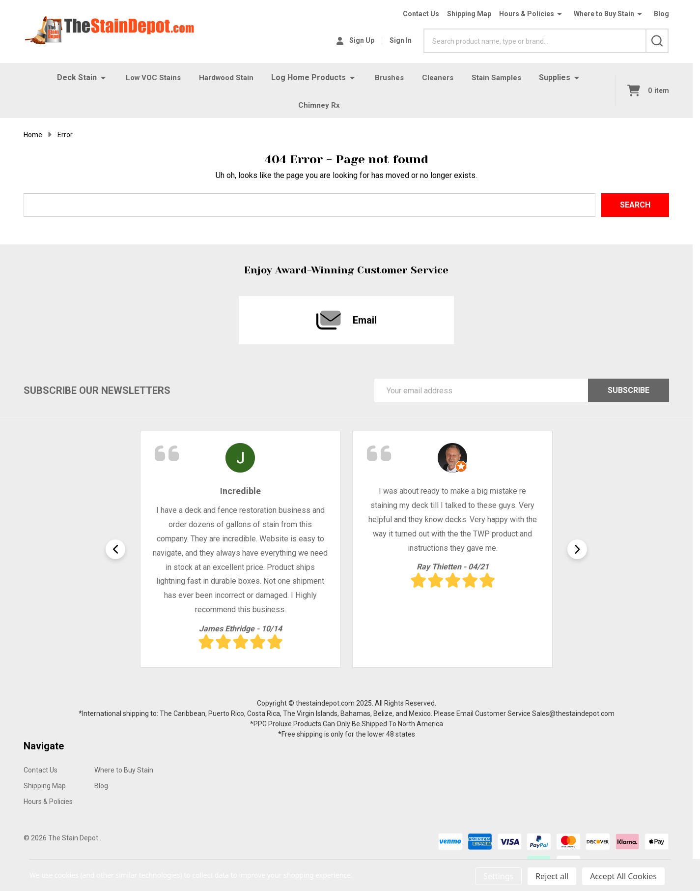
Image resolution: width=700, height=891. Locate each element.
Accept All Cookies (623, 876)
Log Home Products (309, 77)
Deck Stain (71, 77)
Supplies (561, 77)
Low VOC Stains (148, 77)
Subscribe (628, 394)
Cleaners (440, 77)
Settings (498, 876)
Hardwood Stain (225, 77)
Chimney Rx (319, 107)
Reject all (551, 876)
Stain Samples (501, 77)
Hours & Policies (526, 14)
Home (33, 139)
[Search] (657, 41)
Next (577, 553)
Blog (661, 14)
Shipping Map (469, 14)
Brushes (390, 77)
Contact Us (421, 14)
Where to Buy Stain (604, 14)
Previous (115, 553)
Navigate (44, 750)
